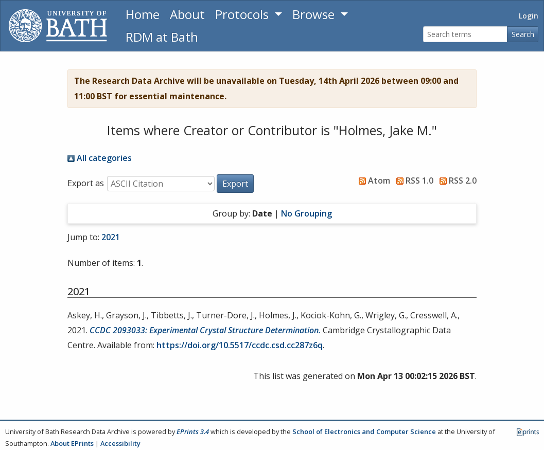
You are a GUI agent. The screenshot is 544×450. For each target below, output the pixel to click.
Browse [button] (315, 14)
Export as (85, 183)
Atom (372, 180)
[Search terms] (465, 34)
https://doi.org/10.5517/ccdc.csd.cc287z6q (239, 345)
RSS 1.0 (412, 180)
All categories (99, 158)
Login (528, 16)
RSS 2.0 (456, 180)
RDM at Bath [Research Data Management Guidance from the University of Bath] (162, 36)
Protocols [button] (243, 14)
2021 (110, 237)
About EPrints (72, 443)
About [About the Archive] (187, 14)
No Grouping (306, 213)
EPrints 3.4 (193, 431)
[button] (235, 183)
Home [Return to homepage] (143, 14)
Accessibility (120, 443)
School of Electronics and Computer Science (364, 431)
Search (523, 34)
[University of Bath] (58, 25)
